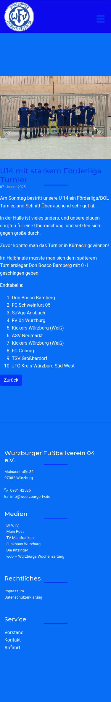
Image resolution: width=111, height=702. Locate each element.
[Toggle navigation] (101, 19)
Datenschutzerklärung (23, 597)
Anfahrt (12, 647)
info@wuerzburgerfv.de (30, 496)
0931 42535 (20, 490)
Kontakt (12, 640)
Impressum (14, 591)
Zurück (11, 380)
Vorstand (13, 632)
